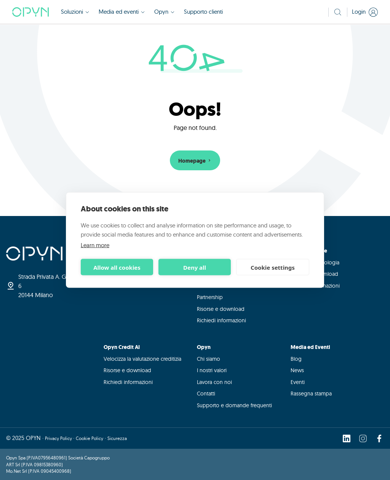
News (297, 370)
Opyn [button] (164, 11)
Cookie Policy (89, 438)
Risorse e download (221, 309)
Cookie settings (273, 267)
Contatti (206, 393)
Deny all (194, 267)
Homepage (195, 161)
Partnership (210, 297)
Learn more (95, 245)
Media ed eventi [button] (122, 11)
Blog (296, 358)
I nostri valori (212, 370)
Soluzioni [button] (75, 11)
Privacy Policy (59, 438)
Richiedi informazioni (221, 320)
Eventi (298, 382)
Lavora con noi (214, 382)
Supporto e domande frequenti (234, 405)
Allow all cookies (117, 267)
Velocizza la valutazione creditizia (142, 358)
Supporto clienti (203, 11)
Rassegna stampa (311, 393)
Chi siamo (208, 358)
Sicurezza (117, 438)
